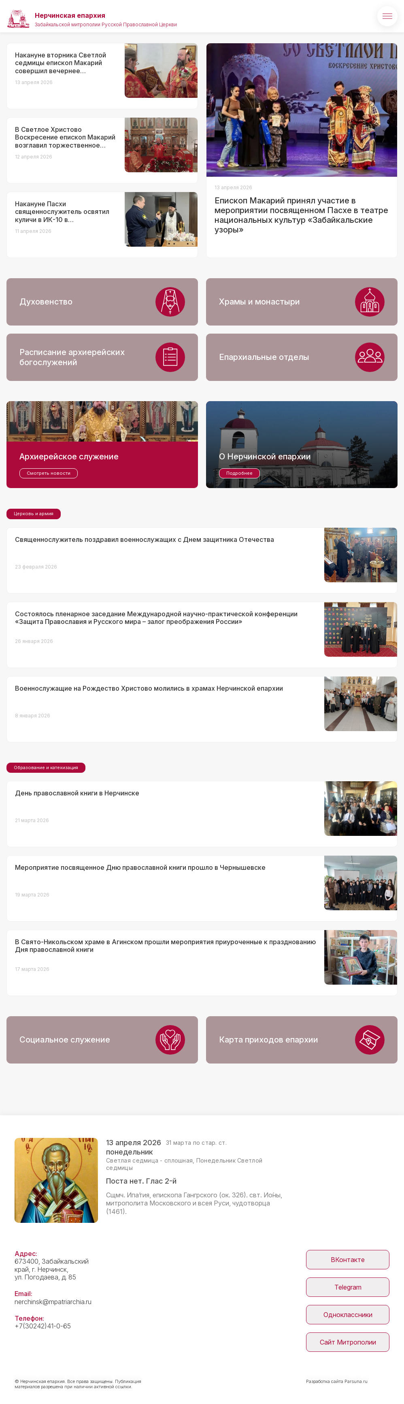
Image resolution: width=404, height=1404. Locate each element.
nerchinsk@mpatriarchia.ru (53, 1302)
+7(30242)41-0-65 (43, 1326)
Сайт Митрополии (348, 1342)
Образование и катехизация (46, 767)
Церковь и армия (33, 513)
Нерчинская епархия (70, 15)
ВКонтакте (348, 1260)
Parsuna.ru (356, 1381)
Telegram (347, 1287)
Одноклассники (347, 1315)
